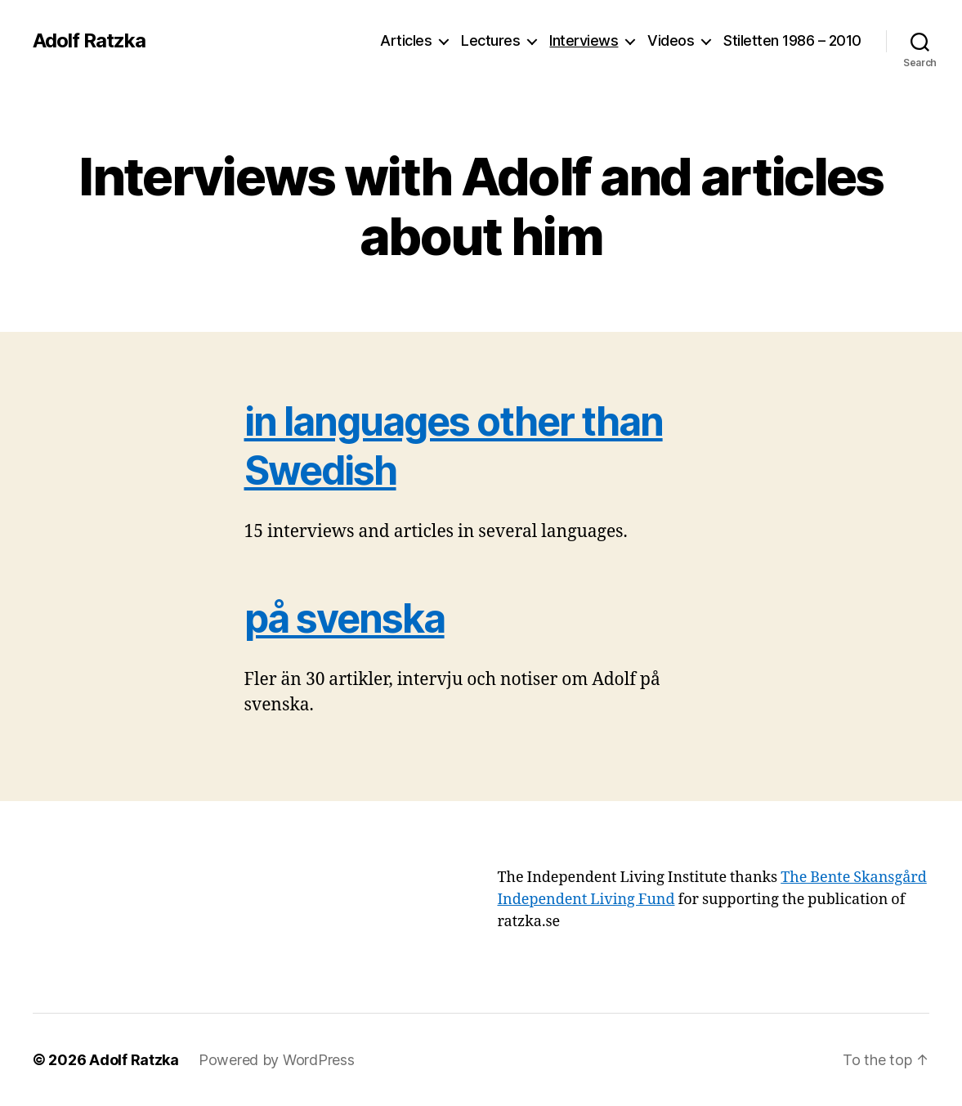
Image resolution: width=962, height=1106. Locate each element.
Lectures (490, 40)
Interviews (583, 40)
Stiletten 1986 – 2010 (792, 40)
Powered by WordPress (277, 1059)
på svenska (344, 618)
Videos (670, 40)
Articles (406, 40)
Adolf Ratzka (89, 41)
